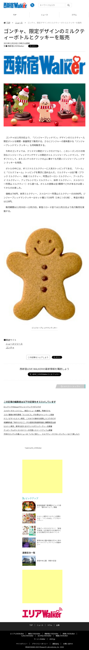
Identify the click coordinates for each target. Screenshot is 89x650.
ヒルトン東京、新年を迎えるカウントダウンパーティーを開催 (28, 426)
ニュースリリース (14, 343)
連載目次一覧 (30, 553)
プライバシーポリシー (40, 643)
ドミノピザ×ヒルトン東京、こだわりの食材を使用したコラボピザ (30, 418)
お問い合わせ (68, 643)
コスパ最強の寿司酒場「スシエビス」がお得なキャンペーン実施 (29, 415)
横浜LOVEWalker (34, 633)
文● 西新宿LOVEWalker (14, 46)
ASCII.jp (52, 639)
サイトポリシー (22, 643)
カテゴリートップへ (70, 386)
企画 (57, 625)
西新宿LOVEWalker (51, 633)
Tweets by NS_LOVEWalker (33, 448)
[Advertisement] (44, 476)
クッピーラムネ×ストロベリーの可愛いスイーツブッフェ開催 (28, 430)
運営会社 (55, 643)
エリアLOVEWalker (17, 633)
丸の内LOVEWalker (44, 635)
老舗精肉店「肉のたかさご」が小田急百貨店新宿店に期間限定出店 (30, 422)
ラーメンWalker (39, 639)
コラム (74, 14)
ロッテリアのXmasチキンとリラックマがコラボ (22, 407)
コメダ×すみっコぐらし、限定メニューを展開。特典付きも (27, 411)
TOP (14, 14)
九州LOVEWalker (27, 635)
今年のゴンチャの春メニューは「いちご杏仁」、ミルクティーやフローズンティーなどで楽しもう (42, 434)
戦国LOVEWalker (62, 635)
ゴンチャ (10, 347)
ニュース (44, 14)
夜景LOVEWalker (69, 633)
